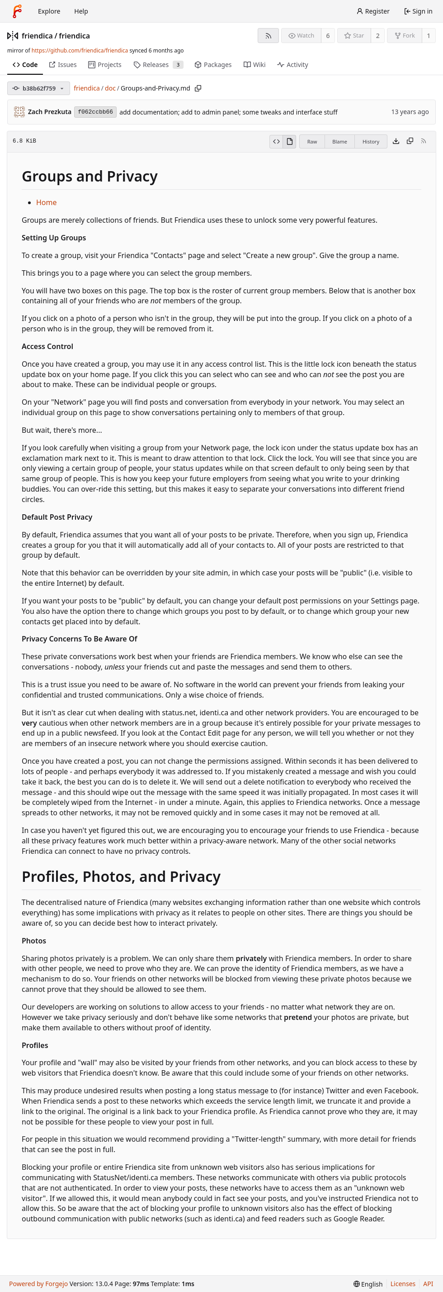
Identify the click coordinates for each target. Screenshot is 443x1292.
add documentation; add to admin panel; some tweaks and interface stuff (228, 112)
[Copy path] (198, 88)
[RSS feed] (268, 35)
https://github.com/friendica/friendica (80, 50)
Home (46, 202)
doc (110, 88)
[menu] (368, 1284)
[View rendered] (289, 141)
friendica (37, 35)
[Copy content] (410, 141)
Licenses (403, 1283)
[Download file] (396, 141)
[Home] (17, 11)
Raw (312, 141)
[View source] (276, 141)
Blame (339, 141)
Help (81, 11)
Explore (49, 11)
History (371, 141)
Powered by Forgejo (38, 1283)
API (428, 1283)
